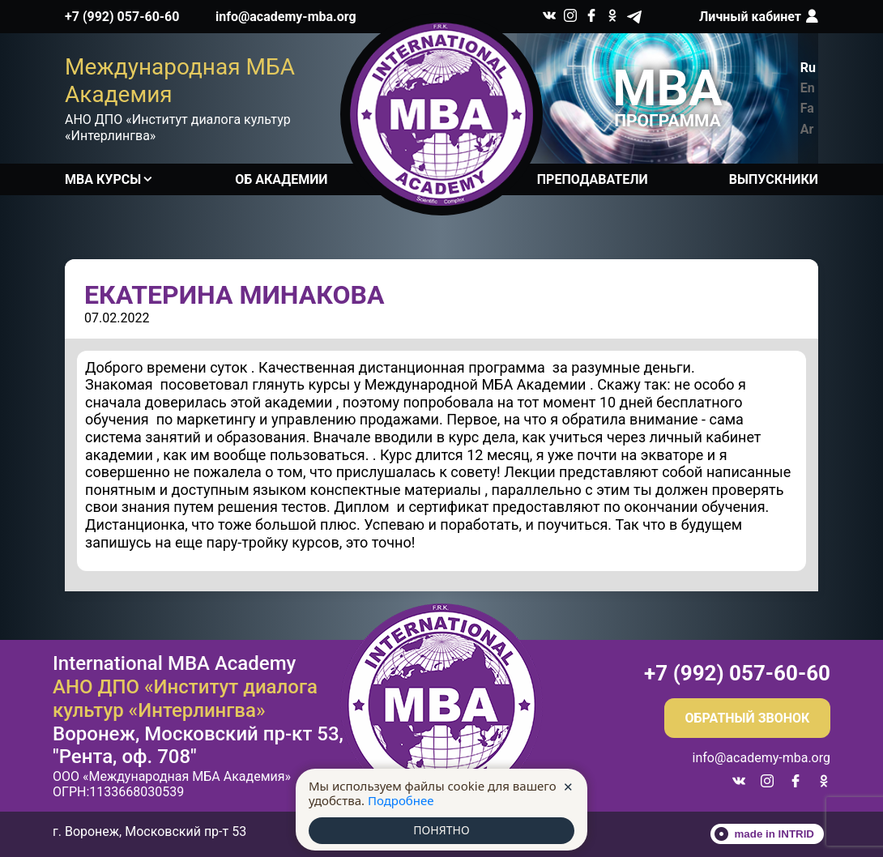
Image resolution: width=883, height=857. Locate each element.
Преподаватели (592, 179)
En (807, 88)
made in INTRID (775, 834)
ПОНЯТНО (441, 830)
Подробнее (401, 799)
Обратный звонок (747, 718)
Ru (808, 67)
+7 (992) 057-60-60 (122, 16)
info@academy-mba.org (285, 16)
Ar (807, 129)
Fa (807, 108)
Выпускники (773, 179)
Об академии (281, 179)
